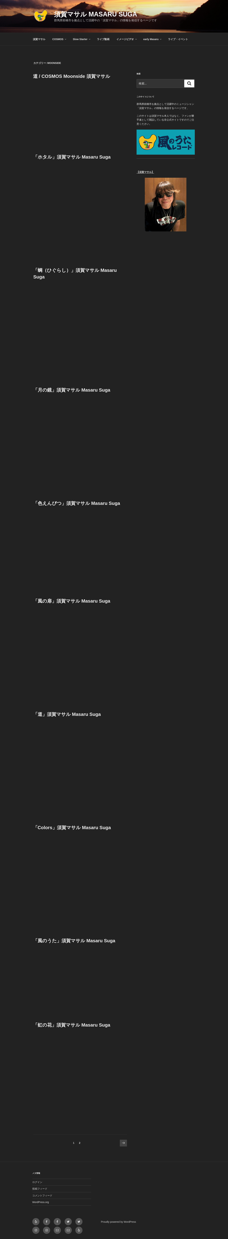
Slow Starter (82, 39)
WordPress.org (40, 1202)
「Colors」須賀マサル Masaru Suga (72, 827)
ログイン (37, 1182)
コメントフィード (42, 1195)
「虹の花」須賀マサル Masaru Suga (71, 1025)
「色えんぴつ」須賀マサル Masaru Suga (76, 503)
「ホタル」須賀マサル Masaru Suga (72, 157)
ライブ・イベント (178, 39)
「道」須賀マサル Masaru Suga (67, 714)
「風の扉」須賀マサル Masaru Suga (71, 601)
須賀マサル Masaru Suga (95, 14)
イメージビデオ (126, 39)
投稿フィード (39, 1188)
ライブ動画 (103, 39)
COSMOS (59, 39)
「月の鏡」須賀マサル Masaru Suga (71, 390)
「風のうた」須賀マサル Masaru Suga (74, 940)
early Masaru (152, 39)
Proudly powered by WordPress (118, 1221)
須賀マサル (39, 39)
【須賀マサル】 (145, 172)
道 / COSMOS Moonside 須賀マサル (71, 76)
